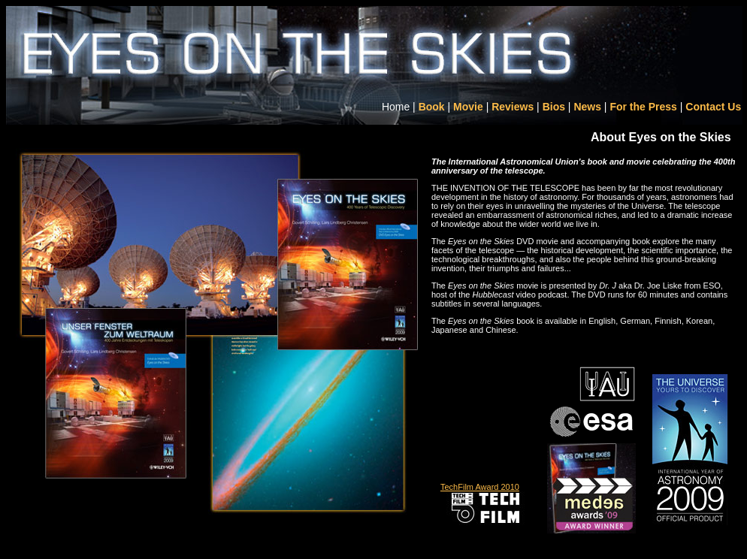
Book (432, 107)
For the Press (642, 107)
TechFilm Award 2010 (479, 486)
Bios (554, 107)
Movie (468, 107)
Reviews (512, 107)
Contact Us (713, 107)
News (587, 107)
